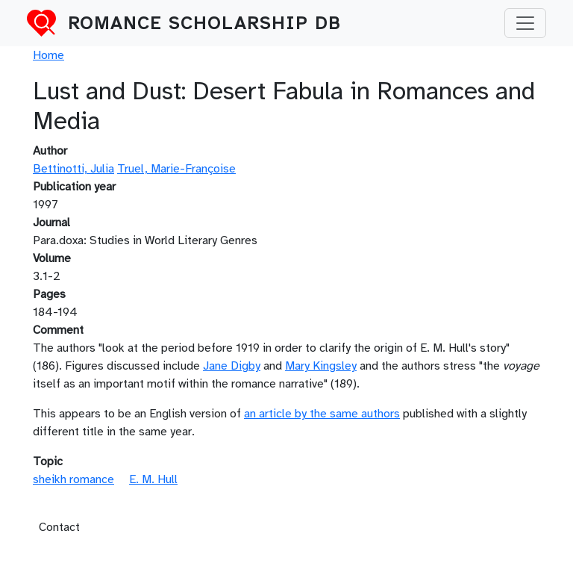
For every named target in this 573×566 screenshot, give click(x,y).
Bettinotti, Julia (73, 168)
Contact (59, 527)
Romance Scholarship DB (204, 23)
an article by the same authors (322, 413)
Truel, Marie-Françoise (176, 168)
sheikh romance (73, 479)
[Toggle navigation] (525, 23)
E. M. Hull (153, 479)
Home (48, 55)
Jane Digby (231, 365)
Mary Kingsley (321, 365)
